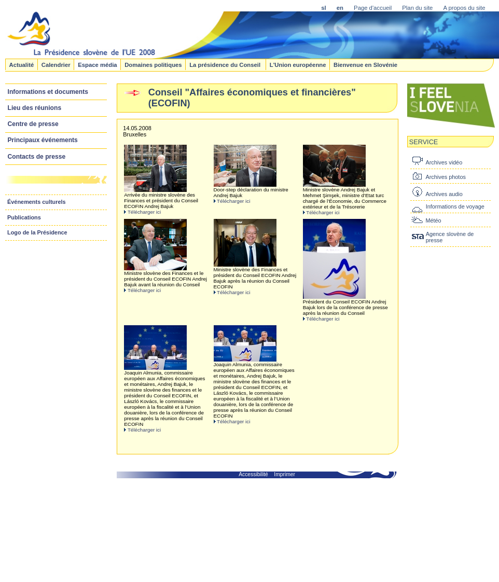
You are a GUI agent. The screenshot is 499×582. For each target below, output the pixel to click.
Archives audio (443, 194)
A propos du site (464, 8)
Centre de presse (33, 124)
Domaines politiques (153, 64)
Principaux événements (43, 140)
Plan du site (417, 8)
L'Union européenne (298, 64)
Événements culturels (36, 202)
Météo (433, 220)
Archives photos (445, 177)
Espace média (97, 64)
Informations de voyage (455, 206)
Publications (24, 217)
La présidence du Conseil (225, 64)
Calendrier (56, 64)
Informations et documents (48, 91)
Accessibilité (253, 474)
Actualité (21, 64)
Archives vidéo (443, 162)
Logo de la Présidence (37, 232)
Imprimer (284, 474)
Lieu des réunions (35, 108)
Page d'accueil (373, 8)
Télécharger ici (144, 212)
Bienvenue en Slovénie (365, 64)
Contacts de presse (37, 156)
